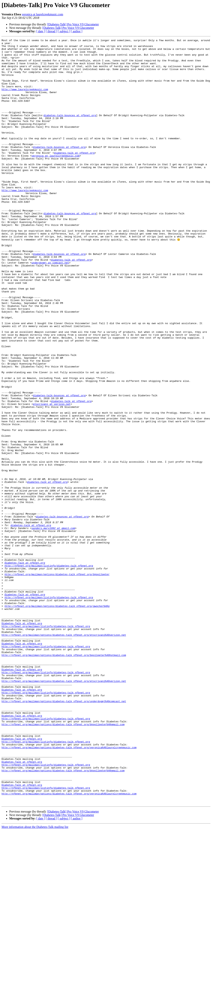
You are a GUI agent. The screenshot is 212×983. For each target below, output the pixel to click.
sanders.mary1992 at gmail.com (53, 626)
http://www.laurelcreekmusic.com (25, 99)
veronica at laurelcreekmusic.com (42, 14)
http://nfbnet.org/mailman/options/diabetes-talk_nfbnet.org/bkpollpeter (57, 681)
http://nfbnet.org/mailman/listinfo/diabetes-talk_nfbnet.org (49, 671)
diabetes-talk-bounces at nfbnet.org (69, 131)
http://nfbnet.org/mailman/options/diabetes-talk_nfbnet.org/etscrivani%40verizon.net (64, 754)
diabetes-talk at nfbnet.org (74, 176)
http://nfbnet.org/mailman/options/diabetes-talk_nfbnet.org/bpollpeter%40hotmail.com (64, 778)
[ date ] (40, 31)
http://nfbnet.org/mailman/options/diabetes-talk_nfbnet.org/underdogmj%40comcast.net (64, 833)
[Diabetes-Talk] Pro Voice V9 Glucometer (73, 24)
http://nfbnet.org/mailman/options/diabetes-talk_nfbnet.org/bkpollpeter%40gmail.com (63, 861)
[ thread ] (51, 31)
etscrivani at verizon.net (52, 477)
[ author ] (76, 31)
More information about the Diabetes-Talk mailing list (35, 979)
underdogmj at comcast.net (50, 307)
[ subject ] (64, 31)
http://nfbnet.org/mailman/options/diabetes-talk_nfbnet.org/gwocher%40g (57, 719)
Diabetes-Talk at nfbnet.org (25, 667)
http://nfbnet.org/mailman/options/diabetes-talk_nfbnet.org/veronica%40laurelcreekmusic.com (69, 889)
